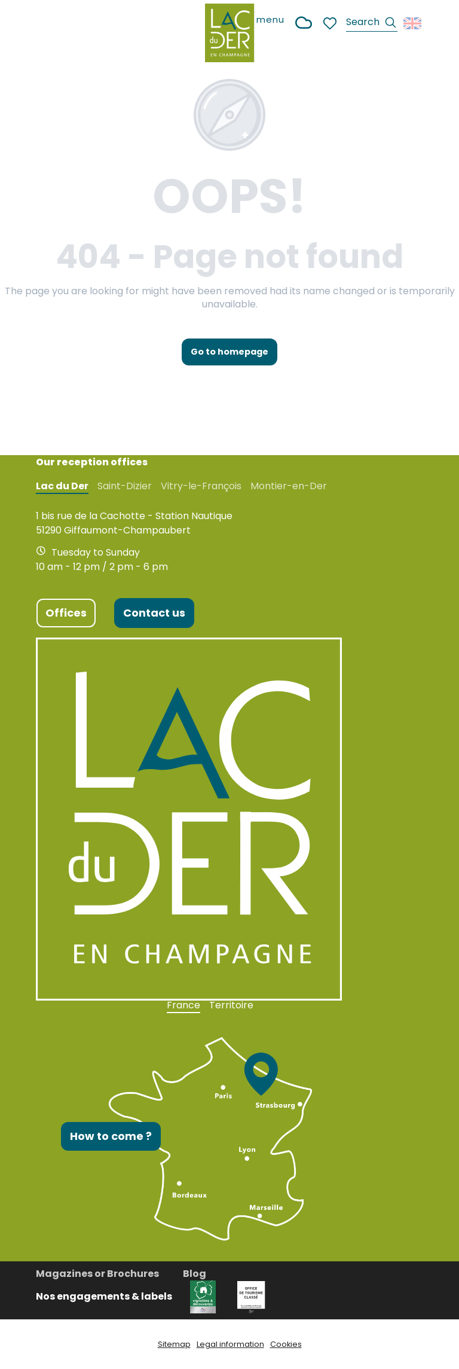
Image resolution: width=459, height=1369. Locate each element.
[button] (371, 24)
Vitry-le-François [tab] (201, 486)
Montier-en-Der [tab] (288, 486)
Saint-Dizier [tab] (124, 486)
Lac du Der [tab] (62, 486)
